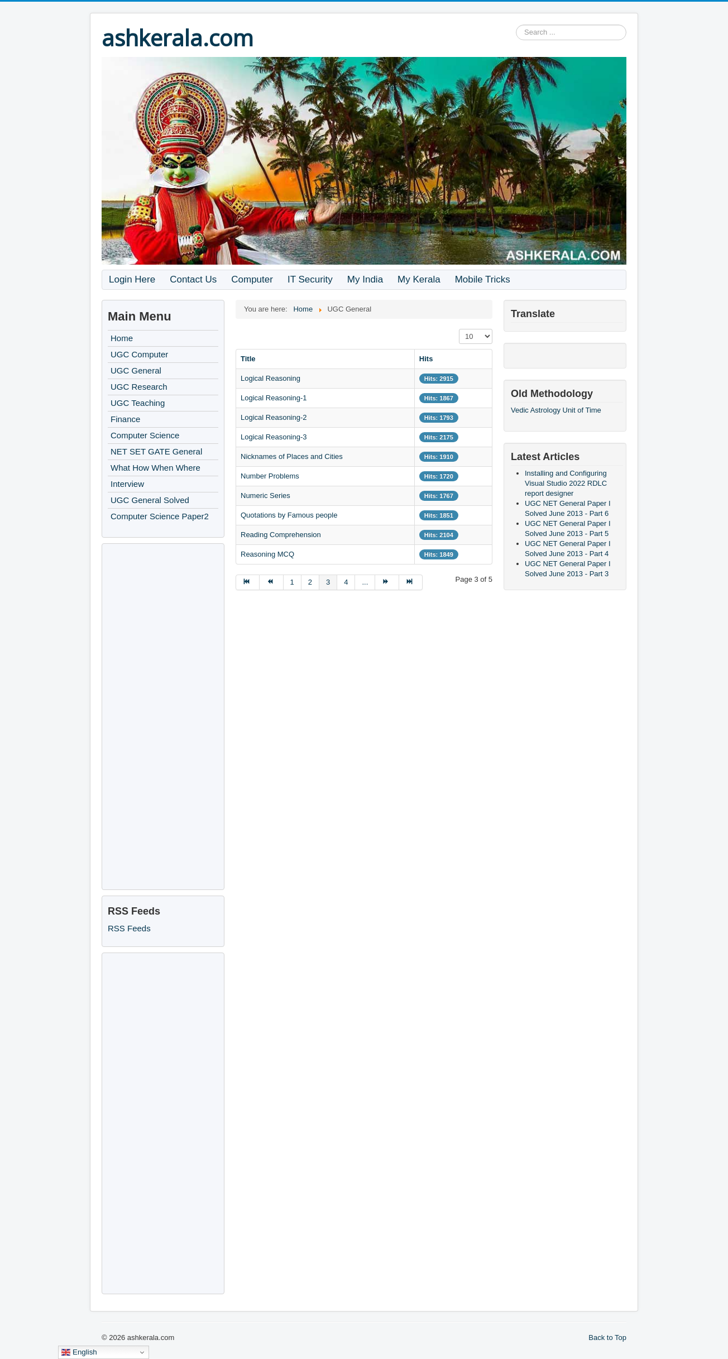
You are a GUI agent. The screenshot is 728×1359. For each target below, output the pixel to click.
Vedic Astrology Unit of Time (556, 410)
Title (248, 359)
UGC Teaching (138, 403)
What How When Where (155, 467)
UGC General (136, 370)
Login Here (132, 279)
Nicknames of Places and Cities (292, 456)
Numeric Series (265, 495)
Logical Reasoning (270, 378)
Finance (125, 419)
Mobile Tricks (482, 279)
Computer (252, 279)
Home (122, 338)
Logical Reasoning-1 (274, 398)
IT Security (310, 279)
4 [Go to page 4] (346, 582)
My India (365, 279)
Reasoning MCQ (267, 554)
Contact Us (193, 279)
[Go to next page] (387, 582)
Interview (127, 484)
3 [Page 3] (328, 582)
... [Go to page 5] (365, 582)
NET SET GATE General (156, 451)
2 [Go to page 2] (310, 582)
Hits (426, 359)
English (79, 1352)
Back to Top (607, 1337)
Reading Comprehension (281, 534)
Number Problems (270, 476)
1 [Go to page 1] (292, 582)
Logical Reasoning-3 (274, 437)
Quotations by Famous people (289, 515)
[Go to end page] (411, 582)
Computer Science (145, 435)
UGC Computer (139, 354)
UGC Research (139, 386)
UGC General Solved (150, 500)
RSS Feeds (129, 928)
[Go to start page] (248, 582)
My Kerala (418, 279)
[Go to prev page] (271, 582)
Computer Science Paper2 (160, 516)
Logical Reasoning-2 (274, 417)
